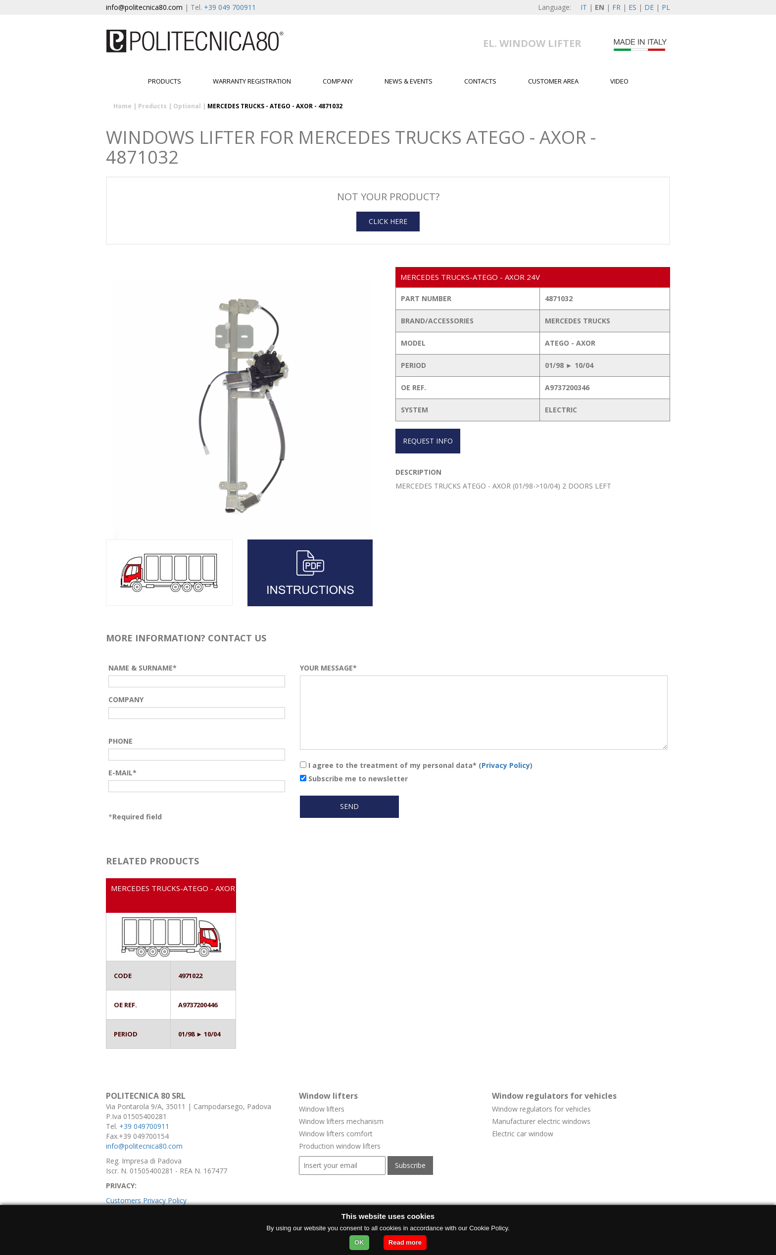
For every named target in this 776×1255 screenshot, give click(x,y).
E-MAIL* (122, 772)
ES (632, 7)
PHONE (120, 741)
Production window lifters (340, 1146)
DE (649, 7)
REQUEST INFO (428, 441)
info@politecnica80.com (144, 7)
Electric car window (522, 1133)
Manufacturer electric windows (541, 1121)
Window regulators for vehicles (541, 1109)
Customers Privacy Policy (146, 1200)
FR (616, 7)
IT (584, 7)
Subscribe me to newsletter (354, 778)
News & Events (409, 81)
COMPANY (126, 699)
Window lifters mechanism (341, 1121)
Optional (187, 106)
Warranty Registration (252, 81)
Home (122, 106)
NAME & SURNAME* (142, 667)
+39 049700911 (144, 1126)
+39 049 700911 (230, 7)
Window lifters (321, 1109)
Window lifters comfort (336, 1133)
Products (164, 81)
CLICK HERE (388, 221)
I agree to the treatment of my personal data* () (416, 765)
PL (666, 7)
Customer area (553, 81)
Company (338, 81)
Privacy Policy (506, 765)
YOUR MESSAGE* (328, 667)
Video (619, 81)
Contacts (480, 81)
